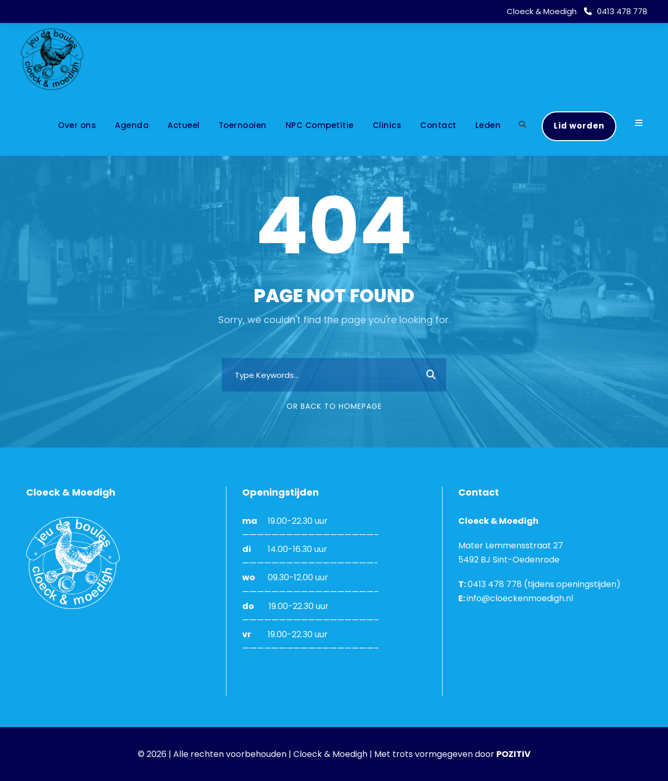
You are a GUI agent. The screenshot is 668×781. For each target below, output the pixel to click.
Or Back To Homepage (334, 406)
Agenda (132, 125)
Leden (488, 125)
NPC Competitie (319, 125)
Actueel (184, 125)
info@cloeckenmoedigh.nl (520, 598)
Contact (438, 125)
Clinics (387, 125)
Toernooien (243, 125)
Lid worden (579, 125)
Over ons (77, 125)
